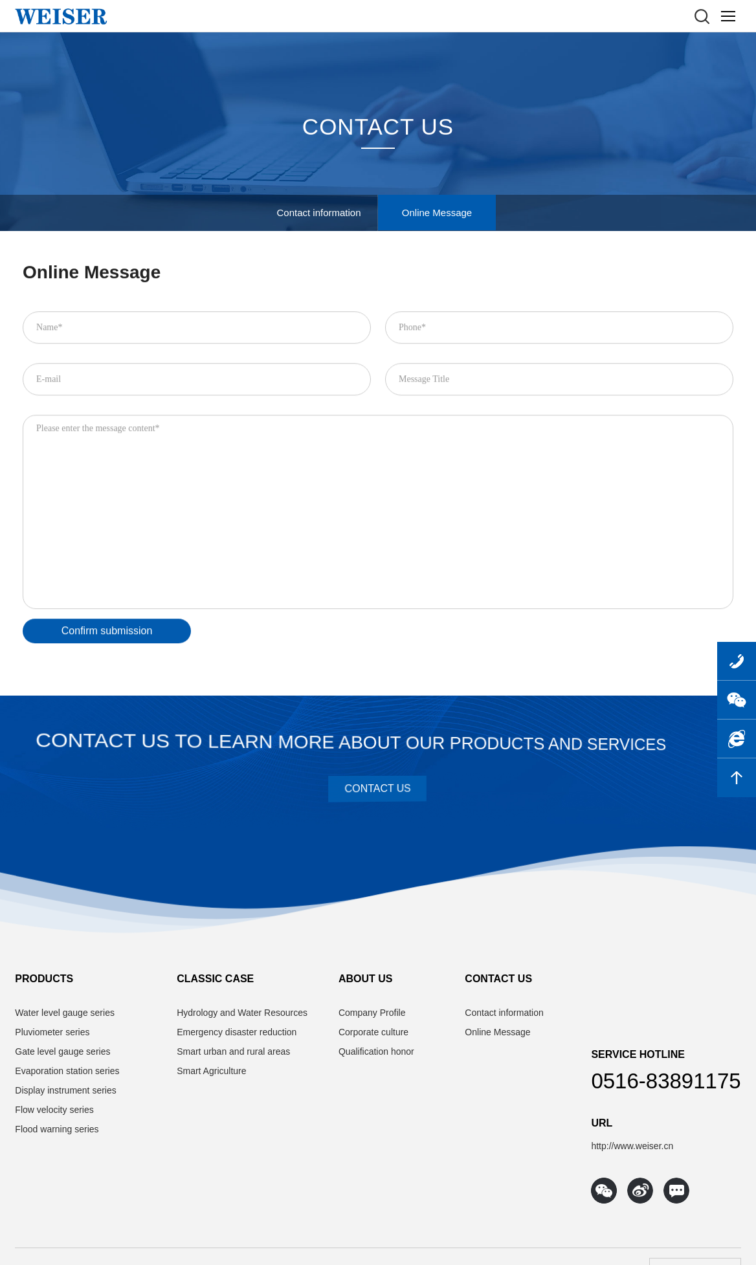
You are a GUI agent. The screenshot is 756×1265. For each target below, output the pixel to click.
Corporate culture (373, 1032)
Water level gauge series (65, 1012)
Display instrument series (65, 1090)
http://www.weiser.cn (632, 1146)
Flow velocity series (54, 1110)
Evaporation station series (67, 1071)
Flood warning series (56, 1129)
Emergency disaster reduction (236, 1032)
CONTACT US (378, 127)
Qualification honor (376, 1051)
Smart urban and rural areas (233, 1051)
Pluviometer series (52, 1032)
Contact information (318, 212)
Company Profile (372, 1012)
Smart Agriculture (211, 1071)
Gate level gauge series (62, 1051)
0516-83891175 (665, 1081)
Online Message (437, 212)
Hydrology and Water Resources (242, 1012)
